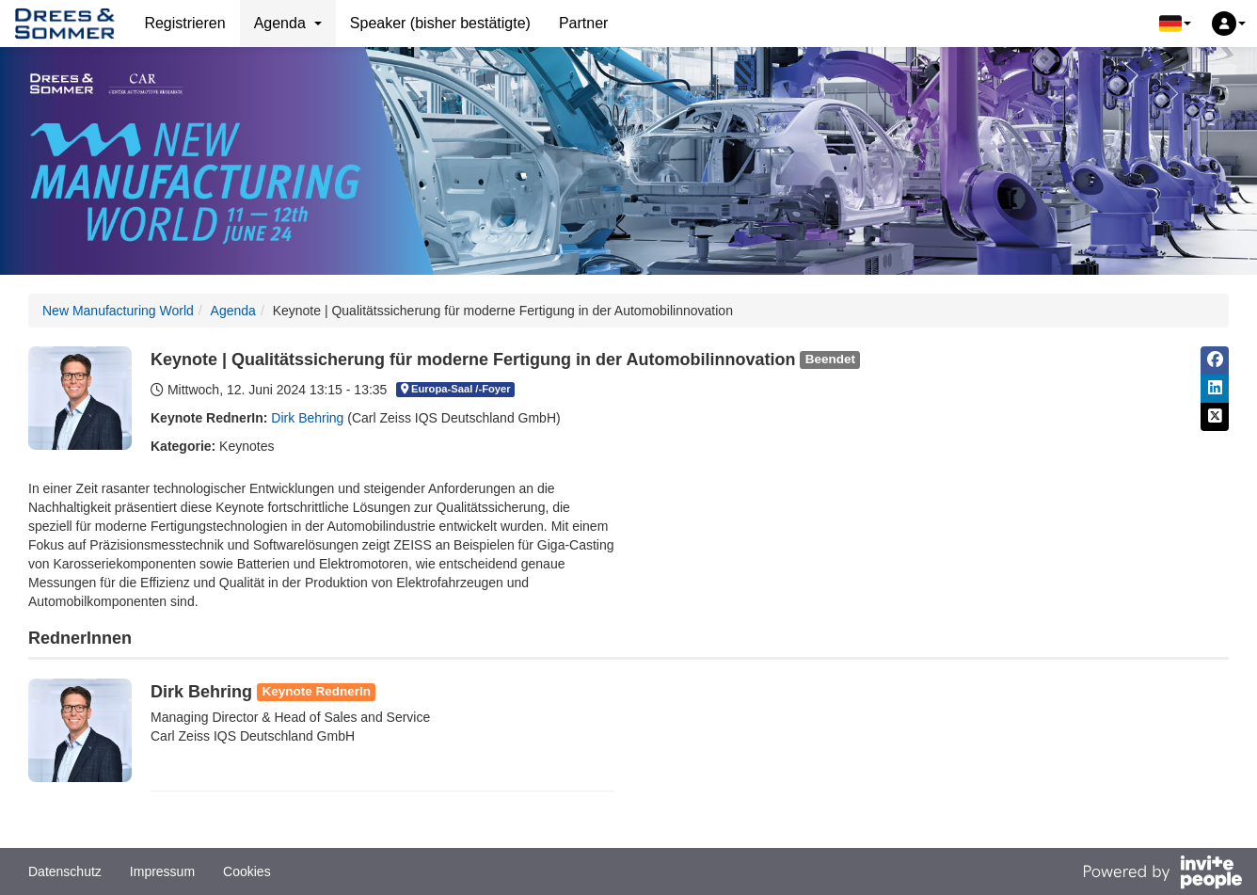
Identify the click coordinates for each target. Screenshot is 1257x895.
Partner (583, 23)
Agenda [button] (288, 23)
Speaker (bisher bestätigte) (440, 23)
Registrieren (184, 23)
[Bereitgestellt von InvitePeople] (1162, 874)
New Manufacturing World (118, 310)
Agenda (233, 310)
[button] (1175, 23)
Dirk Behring (307, 417)
